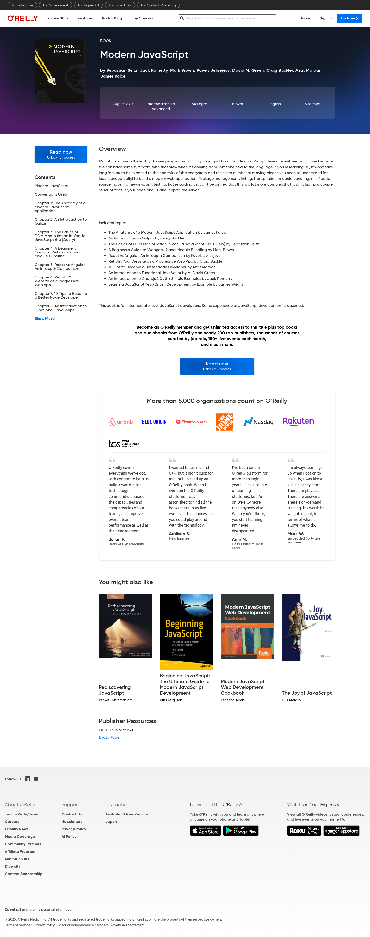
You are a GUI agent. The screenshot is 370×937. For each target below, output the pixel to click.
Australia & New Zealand (127, 814)
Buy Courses (142, 18)
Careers (12, 821)
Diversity (12, 866)
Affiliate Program (20, 851)
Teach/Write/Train (21, 814)
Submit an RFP (17, 858)
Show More (45, 319)
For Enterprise (22, 5)
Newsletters (72, 821)
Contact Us (72, 814)
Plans (306, 18)
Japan (111, 821)
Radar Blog (112, 18)
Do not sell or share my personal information (39, 909)
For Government (55, 5)
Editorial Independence (75, 925)
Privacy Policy (74, 829)
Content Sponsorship (23, 873)
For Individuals (120, 5)
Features (85, 18)
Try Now (350, 18)
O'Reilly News (16, 829)
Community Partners (23, 844)
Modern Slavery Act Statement (120, 925)
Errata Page (109, 737)
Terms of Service (17, 925)
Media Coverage (20, 836)
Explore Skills (56, 18)
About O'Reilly (20, 804)
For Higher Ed (88, 5)
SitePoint (312, 104)
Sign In (326, 18)
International (119, 804)
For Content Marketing (158, 5)
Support (70, 804)
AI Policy (69, 836)
